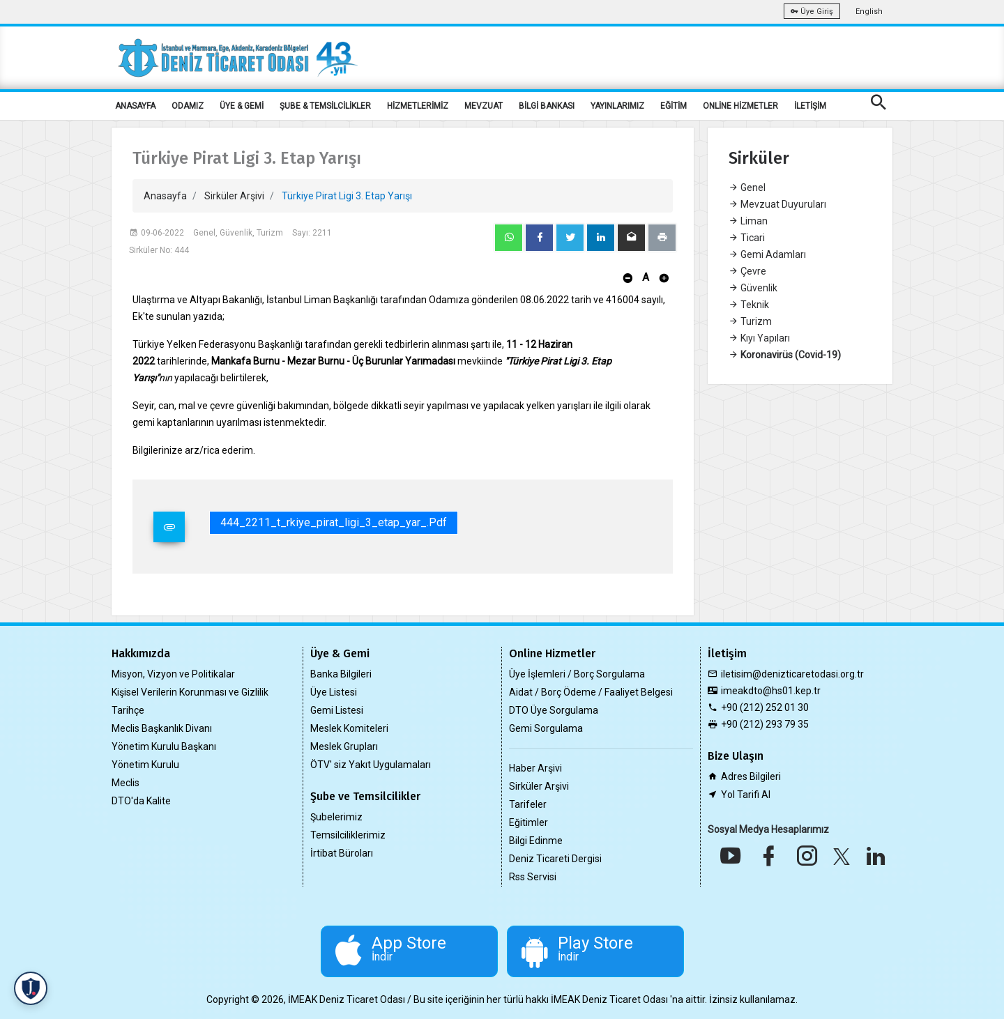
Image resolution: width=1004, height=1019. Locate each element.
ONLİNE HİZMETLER (740, 106)
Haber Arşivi (535, 768)
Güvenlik (753, 287)
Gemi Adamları (767, 254)
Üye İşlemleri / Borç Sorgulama (577, 674)
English (869, 11)
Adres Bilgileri (751, 776)
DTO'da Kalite (141, 800)
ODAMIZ (188, 106)
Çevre (747, 271)
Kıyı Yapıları (759, 338)
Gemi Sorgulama (546, 728)
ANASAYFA (135, 106)
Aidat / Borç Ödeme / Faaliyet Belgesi (591, 692)
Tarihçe (128, 710)
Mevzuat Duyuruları (777, 204)
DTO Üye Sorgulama (553, 710)
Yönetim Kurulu (145, 764)
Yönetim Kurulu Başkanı (164, 746)
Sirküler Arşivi (234, 195)
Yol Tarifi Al (745, 794)
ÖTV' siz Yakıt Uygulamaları (370, 764)
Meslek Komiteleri (349, 728)
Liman (748, 221)
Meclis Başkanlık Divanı (162, 728)
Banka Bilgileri (341, 674)
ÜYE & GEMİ (242, 106)
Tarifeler (528, 804)
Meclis (125, 782)
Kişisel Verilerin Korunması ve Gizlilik (190, 692)
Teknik (749, 304)
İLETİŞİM (810, 106)
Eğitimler (528, 822)
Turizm (750, 321)
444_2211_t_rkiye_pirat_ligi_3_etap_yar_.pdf (333, 522)
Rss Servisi (532, 876)
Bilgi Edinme (536, 840)
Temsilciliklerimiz (348, 835)
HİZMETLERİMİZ (417, 106)
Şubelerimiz (336, 816)
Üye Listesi (333, 692)
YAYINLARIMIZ (617, 106)
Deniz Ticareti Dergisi (555, 858)
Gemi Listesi (336, 710)
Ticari (747, 237)
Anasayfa (165, 195)
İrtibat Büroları (341, 853)
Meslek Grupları (344, 746)
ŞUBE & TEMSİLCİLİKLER (325, 106)
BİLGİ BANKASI (547, 106)
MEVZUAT (483, 106)
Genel (747, 187)
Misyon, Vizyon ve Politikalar (173, 674)
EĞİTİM (673, 106)
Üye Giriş (812, 11)
